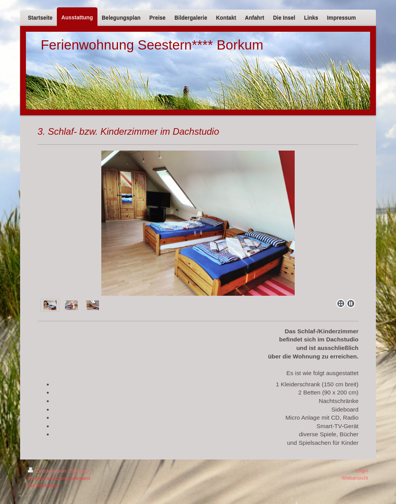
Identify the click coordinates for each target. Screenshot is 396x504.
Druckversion (47, 471)
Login (362, 470)
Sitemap (79, 471)
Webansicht (354, 478)
